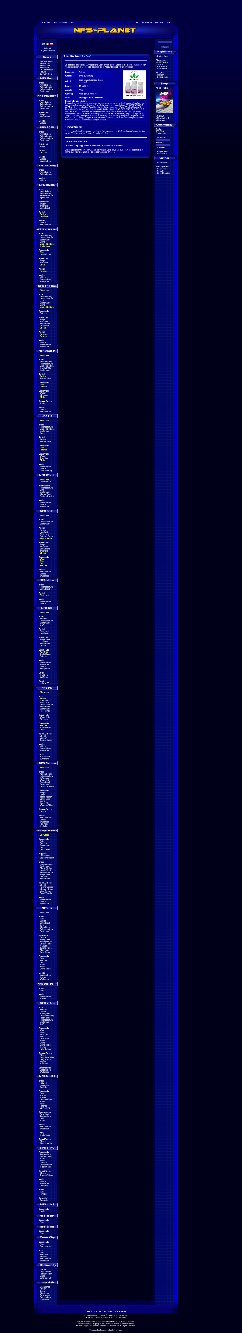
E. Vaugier (44, 778)
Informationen (46, 864)
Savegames (45, 799)
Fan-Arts (44, 824)
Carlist (43, 921)
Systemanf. (45, 91)
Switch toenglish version (48, 49)
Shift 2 (160, 64)
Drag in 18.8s (46, 1059)
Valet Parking (46, 471)
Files (42, 252)
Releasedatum (46, 89)
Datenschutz (45, 1297)
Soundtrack (45, 117)
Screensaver (45, 1246)
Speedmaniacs (163, 173)
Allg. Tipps (45, 950)
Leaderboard (45, 482)
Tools (42, 965)
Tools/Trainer (46, 797)
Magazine (44, 946)
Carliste (43, 1087)
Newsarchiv (45, 63)
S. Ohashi (44, 759)
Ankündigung (46, 87)
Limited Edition (47, 244)
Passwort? (162, 154)
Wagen (43, 115)
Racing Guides (46, 887)
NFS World (162, 69)
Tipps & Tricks (46, 1175)
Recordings (45, 711)
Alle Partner (162, 163)
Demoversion (46, 1100)
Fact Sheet (45, 1018)
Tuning (43, 403)
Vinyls (42, 1032)
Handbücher (45, 254)
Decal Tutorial (46, 893)
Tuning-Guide (46, 740)
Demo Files (45, 803)
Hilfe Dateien (45, 1049)
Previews (44, 1254)
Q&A (42, 301)
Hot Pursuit (162, 67)
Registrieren (162, 152)
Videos (43, 123)
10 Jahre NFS (46, 74)
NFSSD (160, 171)
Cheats (43, 328)
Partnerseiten (46, 1274)
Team (42, 1291)
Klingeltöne (45, 669)
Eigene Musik (46, 538)
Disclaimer (45, 1293)
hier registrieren (73, 67)
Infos (42, 919)
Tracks (43, 1095)
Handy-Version (46, 870)
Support (43, 738)
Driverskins (45, 1108)
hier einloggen (126, 67)
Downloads (45, 856)
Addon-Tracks (46, 1156)
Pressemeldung (47, 1016)
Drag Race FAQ (47, 1057)
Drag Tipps (45, 952)
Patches (43, 313)
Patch (42, 795)
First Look (44, 534)
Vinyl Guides (45, 891)
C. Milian (44, 677)
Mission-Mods (46, 1167)
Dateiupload (45, 1278)
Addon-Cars (45, 1116)
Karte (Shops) (46, 942)
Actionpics (45, 1186)
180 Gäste (160, 131)
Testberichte (45, 378)
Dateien (43, 843)
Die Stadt (44, 877)
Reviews (43, 214)
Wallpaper (44, 281)
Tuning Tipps (46, 948)
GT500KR (44, 642)
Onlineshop (45, 1287)
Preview (43, 153)
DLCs (42, 265)
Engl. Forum (45, 1272)
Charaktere (45, 927)
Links (42, 1276)
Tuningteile (45, 1014)
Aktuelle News (46, 61)
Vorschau (44, 700)
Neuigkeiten (45, 85)
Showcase (44, 515)
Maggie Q (44, 675)
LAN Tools (44, 1039)
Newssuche (45, 66)
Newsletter (45, 68)
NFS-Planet (123, 1315)
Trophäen (44, 206)
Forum (43, 72)
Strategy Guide (46, 889)
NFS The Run (163, 62)
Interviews (44, 1085)
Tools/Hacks (45, 654)
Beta (42, 490)
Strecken (44, 395)
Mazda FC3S (45, 368)
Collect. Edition (47, 786)
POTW (43, 1289)
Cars (42, 958)
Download (44, 1114)
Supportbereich (47, 858)
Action (82, 72)
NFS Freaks (162, 169)
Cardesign (44, 1200)
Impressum (45, 1299)
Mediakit (43, 826)
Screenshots (45, 161)
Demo (42, 242)
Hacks (42, 967)
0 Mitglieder (161, 133)
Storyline (44, 619)
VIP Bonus (44, 326)
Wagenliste (45, 639)
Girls (42, 925)
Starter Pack (45, 494)
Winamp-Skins (46, 805)
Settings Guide (46, 536)
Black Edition (46, 868)
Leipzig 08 (44, 683)
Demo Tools (45, 969)
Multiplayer (45, 246)
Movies (43, 977)
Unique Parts (46, 944)
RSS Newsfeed (46, 70)
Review (43, 376)
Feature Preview (47, 496)
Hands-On (44, 216)
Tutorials (44, 1064)
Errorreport (45, 1295)
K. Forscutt (45, 757)
